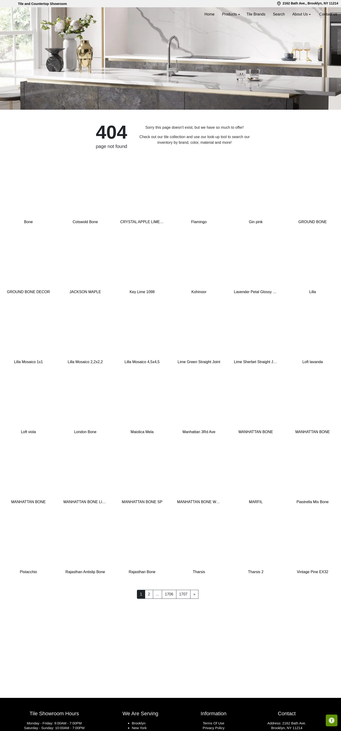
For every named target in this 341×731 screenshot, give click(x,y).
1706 (169, 615)
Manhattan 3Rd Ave (198, 453)
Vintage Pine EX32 (312, 593)
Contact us (328, 14)
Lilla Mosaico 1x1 (28, 383)
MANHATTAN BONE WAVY (199, 523)
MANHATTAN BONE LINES (85, 523)
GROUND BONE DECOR (28, 313)
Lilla (312, 313)
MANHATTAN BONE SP (142, 523)
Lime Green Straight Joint (199, 383)
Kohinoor (198, 313)
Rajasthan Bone (142, 593)
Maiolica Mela (142, 453)
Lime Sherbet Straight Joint (256, 383)
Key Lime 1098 (142, 313)
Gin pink (256, 243)
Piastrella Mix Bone (313, 523)
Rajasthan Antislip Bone (85, 593)
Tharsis (199, 593)
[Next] (194, 615)
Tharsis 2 (256, 593)
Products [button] (229, 14)
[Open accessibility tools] (331, 720)
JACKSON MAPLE (85, 313)
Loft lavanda (312, 383)
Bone (28, 243)
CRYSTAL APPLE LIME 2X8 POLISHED (142, 243)
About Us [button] (300, 14)
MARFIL (256, 523)
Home (210, 14)
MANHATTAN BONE (256, 453)
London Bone (85, 453)
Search (279, 14)
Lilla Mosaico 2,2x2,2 (85, 383)
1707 (183, 615)
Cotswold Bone (85, 243)
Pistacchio (28, 593)
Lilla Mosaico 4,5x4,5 (141, 383)
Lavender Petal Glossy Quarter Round (256, 313)
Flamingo (199, 243)
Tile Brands (256, 14)
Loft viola (28, 453)
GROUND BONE (312, 243)
